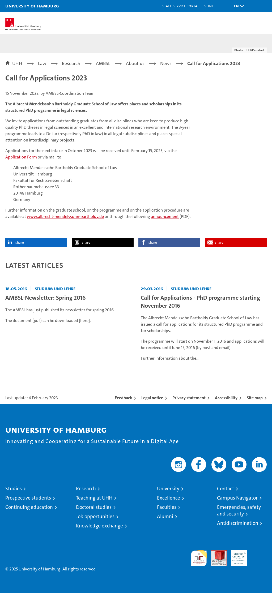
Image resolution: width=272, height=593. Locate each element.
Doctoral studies (94, 507)
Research (86, 488)
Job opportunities (95, 516)
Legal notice (152, 398)
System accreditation (259, 555)
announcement (165, 216)
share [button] (19, 242)
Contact (225, 488)
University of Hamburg (32, 5)
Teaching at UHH (94, 498)
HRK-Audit (236, 555)
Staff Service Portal (180, 5)
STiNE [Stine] (209, 5)
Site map (255, 398)
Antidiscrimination (237, 523)
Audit (216, 553)
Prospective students (28, 498)
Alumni (165, 516)
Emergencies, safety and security (239, 510)
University (168, 488)
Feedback (123, 398)
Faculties (166, 507)
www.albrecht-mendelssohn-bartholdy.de (65, 216)
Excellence (168, 498)
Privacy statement (189, 398)
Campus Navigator (237, 498)
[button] (237, 6)
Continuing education (29, 507)
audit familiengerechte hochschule (199, 558)
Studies (13, 488)
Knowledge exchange (99, 525)
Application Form (21, 157)
